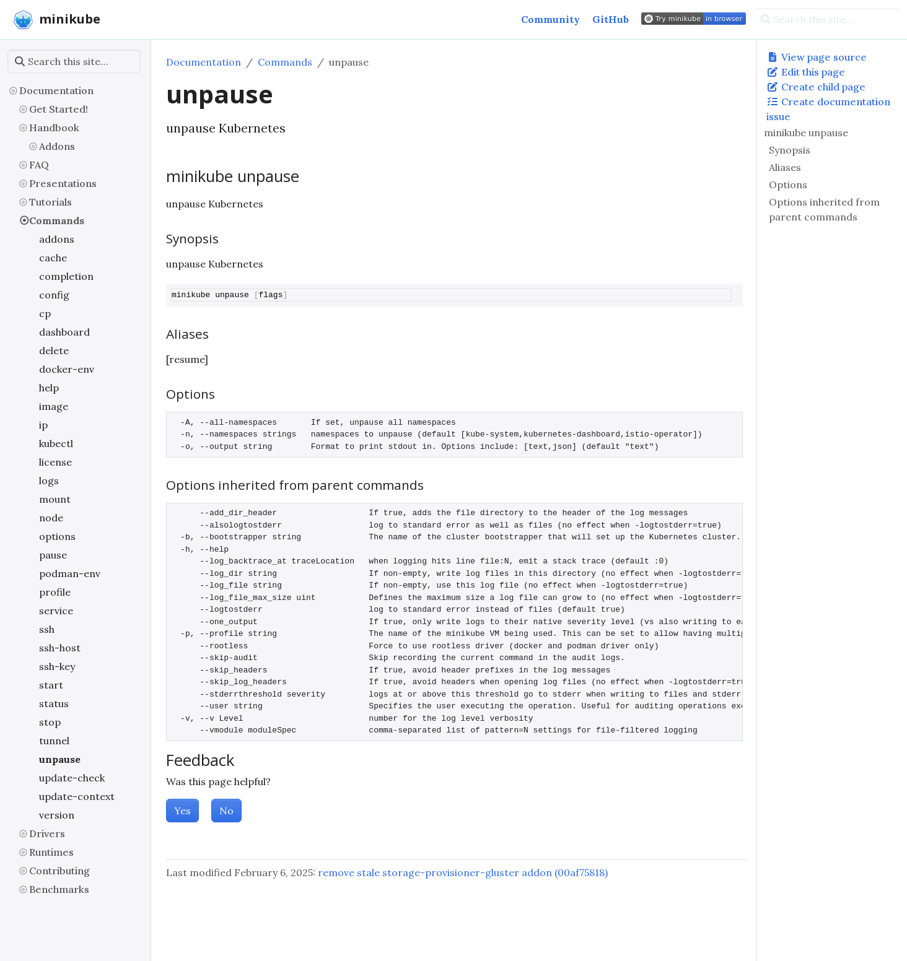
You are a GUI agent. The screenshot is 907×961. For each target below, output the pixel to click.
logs (49, 480)
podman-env (69, 573)
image (53, 406)
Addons (57, 146)
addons (56, 239)
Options (788, 184)
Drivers (47, 833)
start (51, 685)
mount (55, 499)
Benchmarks (59, 889)
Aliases (785, 167)
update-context (77, 796)
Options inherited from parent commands (824, 209)
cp (45, 313)
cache (53, 257)
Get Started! (58, 109)
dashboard (64, 332)
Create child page (815, 86)
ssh (47, 629)
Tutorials (50, 202)
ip (43, 425)
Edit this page (805, 72)
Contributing (59, 870)
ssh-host (60, 647)
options (57, 536)
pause (53, 555)
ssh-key (57, 666)
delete (54, 350)
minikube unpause (806, 132)
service (56, 610)
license (55, 462)
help (49, 387)
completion (66, 276)
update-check (72, 778)
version (56, 815)
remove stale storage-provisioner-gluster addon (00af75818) (463, 872)
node (51, 517)
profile (55, 592)
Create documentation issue (828, 109)
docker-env (66, 369)
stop (50, 722)
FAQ (39, 165)
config (54, 295)
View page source (816, 57)
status (54, 703)
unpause (60, 759)
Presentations (63, 183)
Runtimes (51, 852)
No (226, 810)
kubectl (56, 443)
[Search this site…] (826, 19)
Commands (56, 220)
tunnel (54, 740)
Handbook (54, 127)
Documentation (56, 90)
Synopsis (789, 150)
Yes (182, 810)
